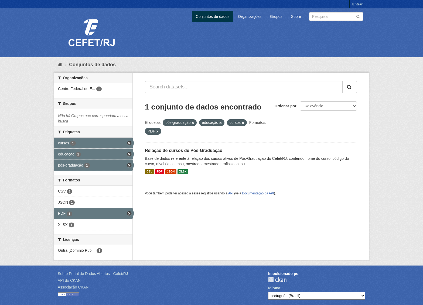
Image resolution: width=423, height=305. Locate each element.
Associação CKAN (73, 287)
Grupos (276, 16)
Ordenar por (285, 106)
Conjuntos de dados (213, 16)
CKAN (277, 280)
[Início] (60, 64)
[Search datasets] (336, 16)
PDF (159, 171)
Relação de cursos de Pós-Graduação (183, 150)
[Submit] (358, 16)
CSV (149, 171)
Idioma (274, 288)
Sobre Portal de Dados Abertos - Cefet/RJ (93, 273)
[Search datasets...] (244, 87)
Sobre (296, 16)
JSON (171, 171)
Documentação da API (258, 193)
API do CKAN (69, 280)
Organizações (249, 16)
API (230, 193)
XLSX (182, 171)
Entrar (357, 4)
